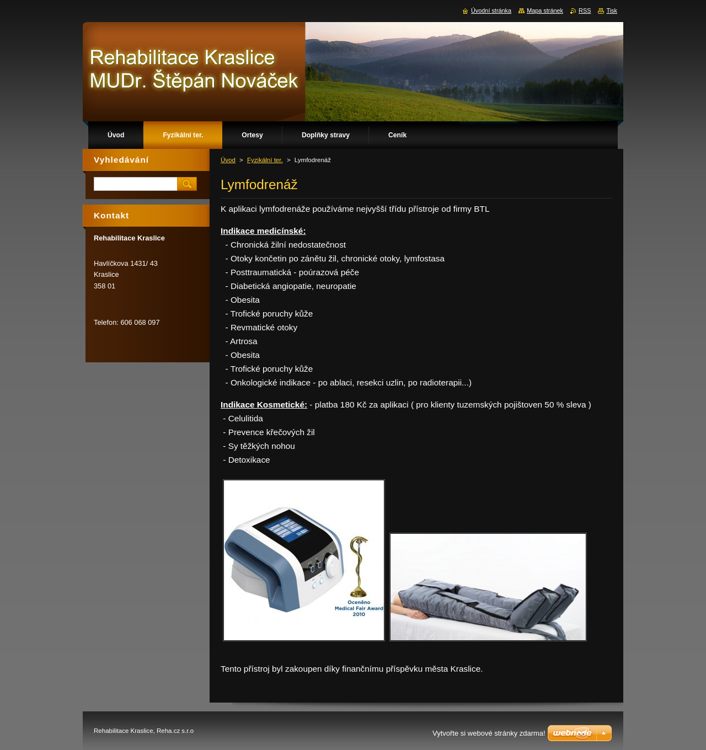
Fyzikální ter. (265, 160)
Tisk (611, 10)
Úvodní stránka (491, 10)
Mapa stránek (545, 10)
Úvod (228, 160)
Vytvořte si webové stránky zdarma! (488, 733)
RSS (585, 10)
